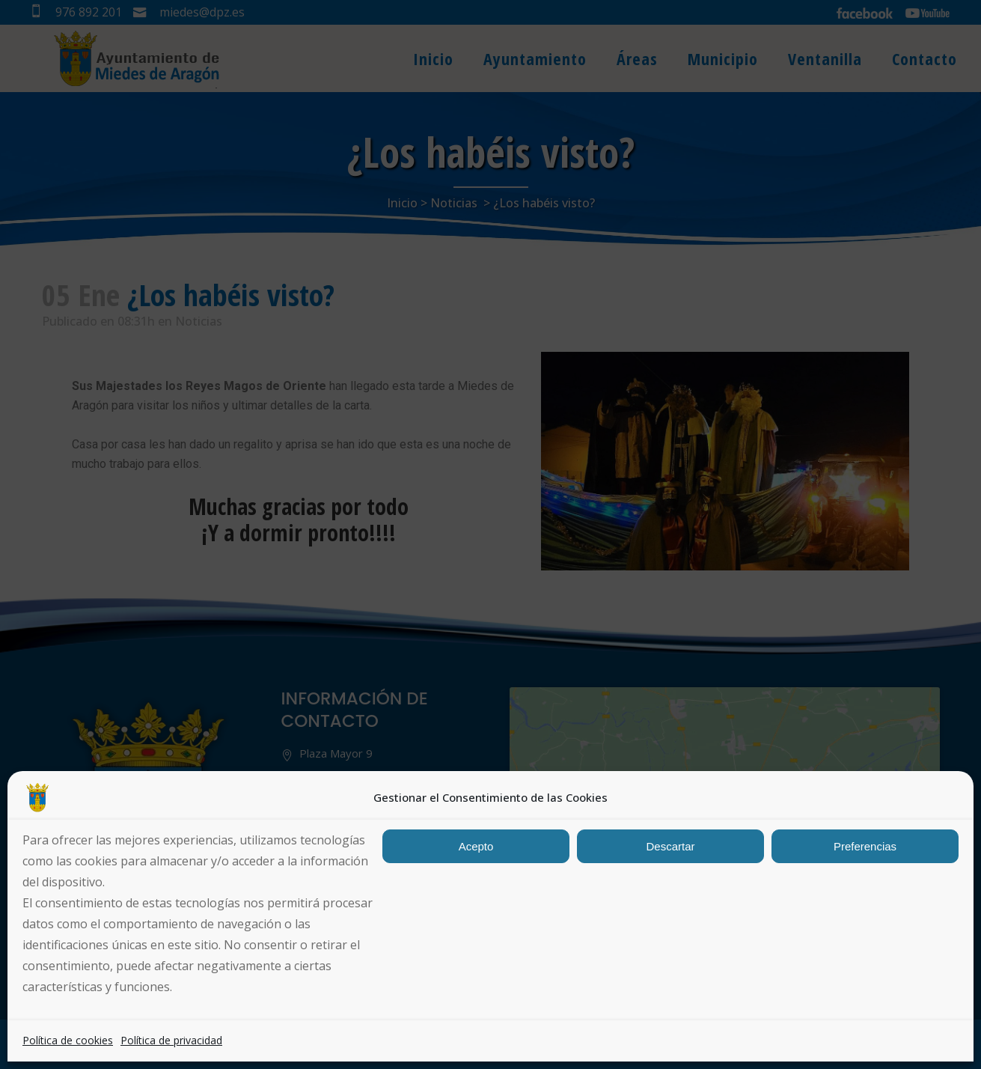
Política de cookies (67, 1040)
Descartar (670, 846)
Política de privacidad (171, 1040)
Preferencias (865, 846)
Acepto (476, 846)
